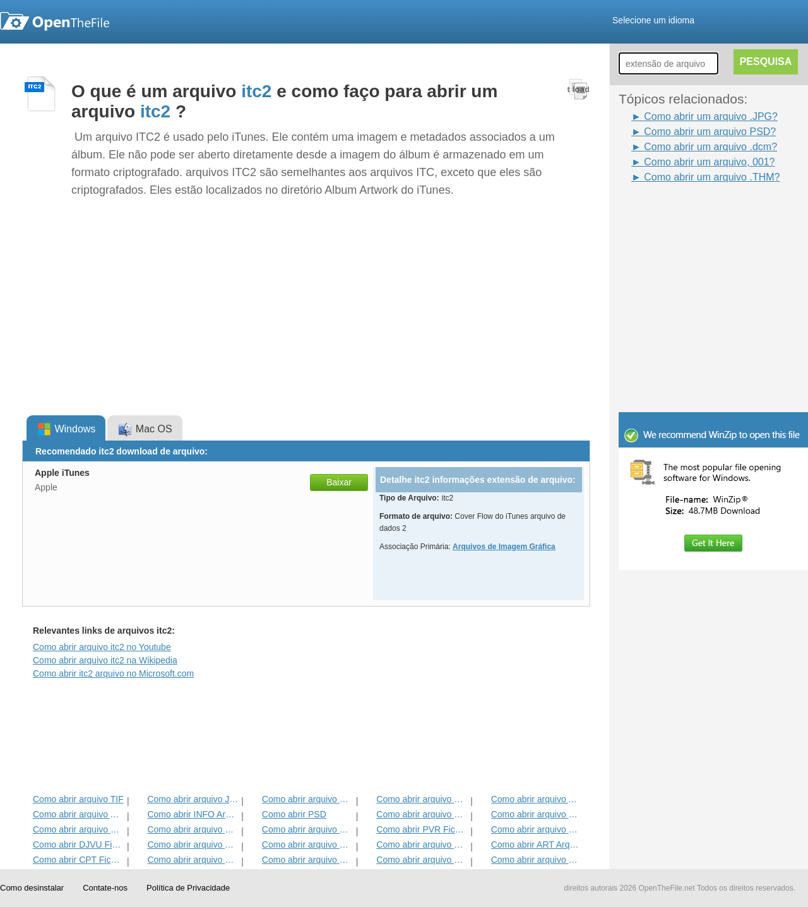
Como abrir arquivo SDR (193, 860)
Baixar (339, 482)
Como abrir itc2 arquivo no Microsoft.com (113, 673)
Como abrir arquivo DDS (422, 814)
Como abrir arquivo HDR (308, 844)
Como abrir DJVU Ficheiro (78, 844)
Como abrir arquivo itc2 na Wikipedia (105, 660)
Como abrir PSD (294, 814)
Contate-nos (105, 887)
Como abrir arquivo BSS (422, 799)
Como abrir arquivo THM (193, 844)
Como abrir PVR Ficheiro (422, 829)
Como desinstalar (32, 887)
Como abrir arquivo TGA (193, 829)
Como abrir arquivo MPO (308, 799)
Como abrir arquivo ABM (537, 799)
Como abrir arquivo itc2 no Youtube (102, 647)
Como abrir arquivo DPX (308, 860)
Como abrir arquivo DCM (422, 860)
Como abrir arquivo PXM (537, 860)
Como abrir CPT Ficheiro (78, 860)
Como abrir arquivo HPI (78, 829)
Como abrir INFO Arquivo (193, 814)
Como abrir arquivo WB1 (537, 829)
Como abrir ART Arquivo (537, 844)
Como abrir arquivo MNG (308, 829)
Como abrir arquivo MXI (537, 814)
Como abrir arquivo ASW (78, 814)
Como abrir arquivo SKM (422, 844)
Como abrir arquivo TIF (78, 799)
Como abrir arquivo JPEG (193, 799)
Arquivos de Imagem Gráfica (504, 546)
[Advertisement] (694, 213)
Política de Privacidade (188, 887)
